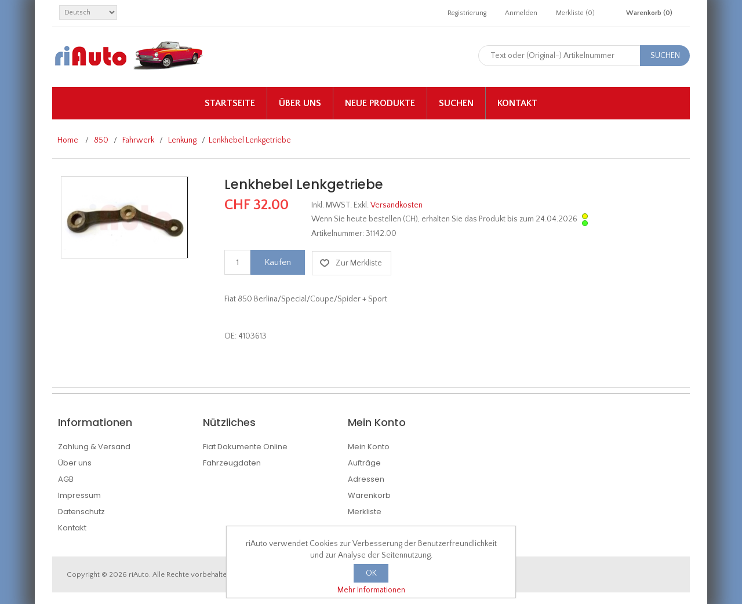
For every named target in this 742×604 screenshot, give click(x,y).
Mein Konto (369, 446)
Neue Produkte (380, 103)
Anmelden (521, 13)
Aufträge (364, 462)
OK (371, 573)
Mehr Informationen (371, 590)
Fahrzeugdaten (232, 462)
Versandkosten (396, 205)
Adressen (366, 479)
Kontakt (517, 103)
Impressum (79, 495)
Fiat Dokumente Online (245, 446)
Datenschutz (81, 511)
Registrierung (467, 13)
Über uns (300, 103)
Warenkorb (369, 495)
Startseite (230, 103)
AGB (66, 479)
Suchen (456, 103)
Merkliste (364, 511)
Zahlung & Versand (94, 446)
